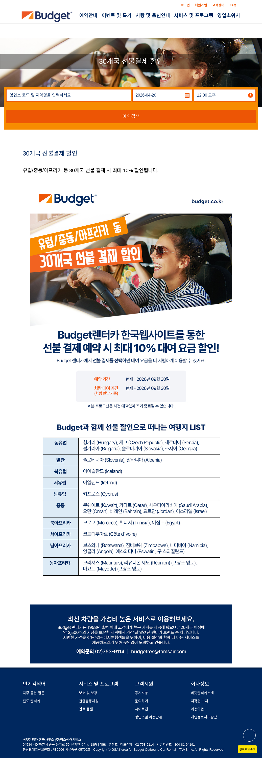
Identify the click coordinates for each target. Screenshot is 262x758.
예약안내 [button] (88, 15)
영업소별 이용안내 (148, 717)
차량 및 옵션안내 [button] (153, 15)
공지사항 (141, 693)
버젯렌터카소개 (202, 693)
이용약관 (197, 709)
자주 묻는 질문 (33, 693)
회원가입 (201, 5)
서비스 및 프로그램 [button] (193, 15)
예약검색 (131, 116)
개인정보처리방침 (204, 717)
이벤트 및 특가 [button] (117, 15)
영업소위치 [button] (228, 15)
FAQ (232, 5)
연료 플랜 (86, 709)
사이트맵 (141, 709)
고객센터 (218, 5)
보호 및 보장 (88, 693)
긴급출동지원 (89, 701)
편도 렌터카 (31, 701)
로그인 (185, 5)
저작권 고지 (199, 701)
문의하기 (141, 701)
